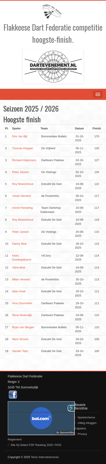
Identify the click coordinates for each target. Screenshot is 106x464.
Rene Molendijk (22, 315)
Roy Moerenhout (22, 184)
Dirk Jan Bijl (19, 136)
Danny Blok (19, 243)
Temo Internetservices (45, 457)
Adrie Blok (18, 267)
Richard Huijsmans (24, 160)
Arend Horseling (22, 207)
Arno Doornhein (22, 303)
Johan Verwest (21, 196)
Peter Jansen (20, 172)
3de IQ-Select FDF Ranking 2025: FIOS (36, 445)
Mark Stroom (20, 339)
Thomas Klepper (22, 148)
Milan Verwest (21, 279)
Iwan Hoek (19, 291)
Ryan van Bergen (23, 327)
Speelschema (86, 417)
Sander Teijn (20, 351)
